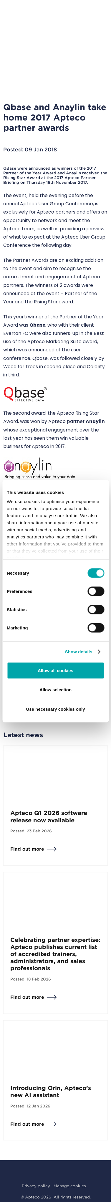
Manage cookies (70, 1185)
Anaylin (95, 421)
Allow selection (55, 689)
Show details (78, 651)
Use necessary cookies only (55, 708)
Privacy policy (36, 1185)
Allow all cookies (55, 670)
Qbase (37, 325)
